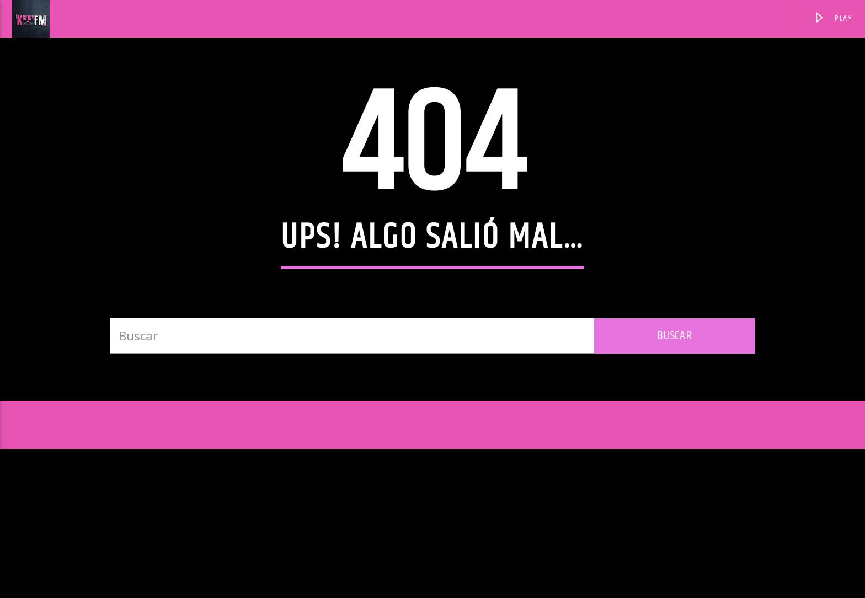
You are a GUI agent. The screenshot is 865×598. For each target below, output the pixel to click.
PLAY (833, 20)
